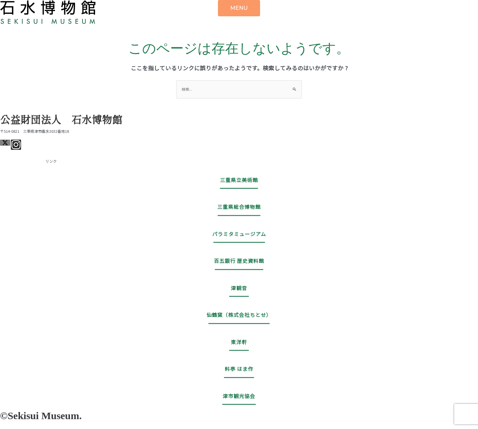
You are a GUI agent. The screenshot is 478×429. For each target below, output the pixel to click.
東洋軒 (239, 341)
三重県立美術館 (239, 179)
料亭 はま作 (239, 368)
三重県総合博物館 (239, 206)
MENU (239, 8)
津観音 (239, 287)
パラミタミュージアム (239, 233)
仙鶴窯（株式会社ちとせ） (239, 314)
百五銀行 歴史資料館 (239, 260)
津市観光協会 (239, 395)
